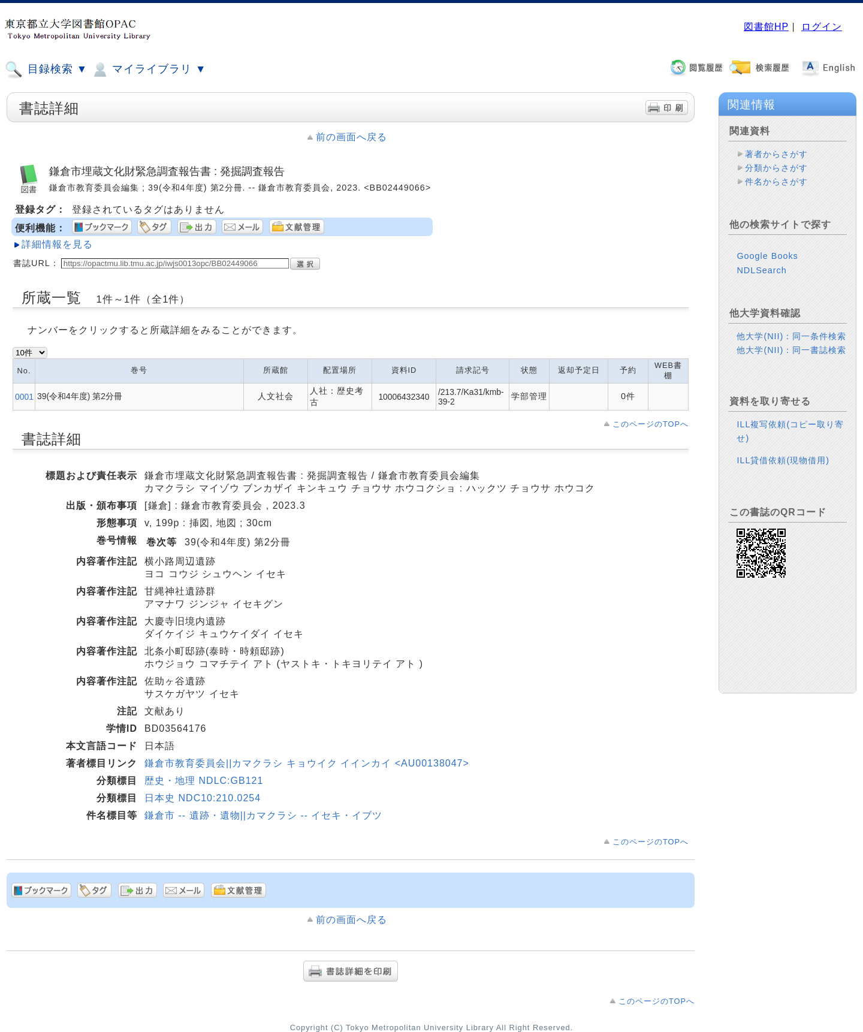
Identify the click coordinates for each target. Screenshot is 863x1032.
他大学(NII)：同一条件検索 (791, 336)
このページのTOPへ (650, 424)
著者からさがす (776, 154)
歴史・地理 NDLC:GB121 (203, 780)
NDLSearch (761, 270)
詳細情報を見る (57, 244)
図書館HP (766, 27)
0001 (24, 397)
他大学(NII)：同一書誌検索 (791, 350)
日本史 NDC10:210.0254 (202, 798)
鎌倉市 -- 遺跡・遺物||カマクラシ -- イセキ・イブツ (263, 815)
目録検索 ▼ (46, 70)
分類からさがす (776, 168)
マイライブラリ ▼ (148, 70)
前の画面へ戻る (351, 137)
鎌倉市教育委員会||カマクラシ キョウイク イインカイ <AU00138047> (306, 763)
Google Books (767, 256)
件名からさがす (776, 181)
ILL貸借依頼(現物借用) (783, 460)
